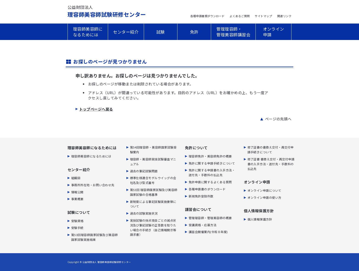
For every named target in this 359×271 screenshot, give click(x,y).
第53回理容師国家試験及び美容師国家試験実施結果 (94, 237)
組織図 (75, 178)
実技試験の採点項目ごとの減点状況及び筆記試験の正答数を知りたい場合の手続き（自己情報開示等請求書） (153, 227)
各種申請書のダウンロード (207, 189)
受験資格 (77, 221)
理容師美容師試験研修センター (107, 11)
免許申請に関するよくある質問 (210, 182)
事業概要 (77, 199)
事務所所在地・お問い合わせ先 (92, 185)
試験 (160, 32)
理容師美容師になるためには (88, 31)
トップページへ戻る (96, 109)
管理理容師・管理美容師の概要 (210, 218)
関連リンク (284, 16)
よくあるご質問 (240, 16)
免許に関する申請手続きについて (212, 163)
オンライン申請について (264, 190)
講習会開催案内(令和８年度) (208, 232)
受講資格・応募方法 (202, 225)
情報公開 (77, 192)
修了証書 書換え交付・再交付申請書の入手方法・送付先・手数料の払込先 (271, 164)
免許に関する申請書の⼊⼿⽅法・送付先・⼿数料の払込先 (212, 172)
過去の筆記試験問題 (144, 171)
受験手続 (77, 228)
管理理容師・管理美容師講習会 (233, 31)
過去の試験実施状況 (144, 213)
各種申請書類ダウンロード (207, 16)
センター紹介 (126, 32)
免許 (194, 32)
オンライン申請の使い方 (264, 197)
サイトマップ (263, 16)
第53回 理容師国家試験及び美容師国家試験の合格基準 (153, 192)
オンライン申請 (273, 31)
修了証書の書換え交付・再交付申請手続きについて (270, 149)
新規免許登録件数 (201, 196)
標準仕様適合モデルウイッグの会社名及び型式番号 (153, 180)
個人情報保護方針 (259, 219)
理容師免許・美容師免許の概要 (210, 156)
